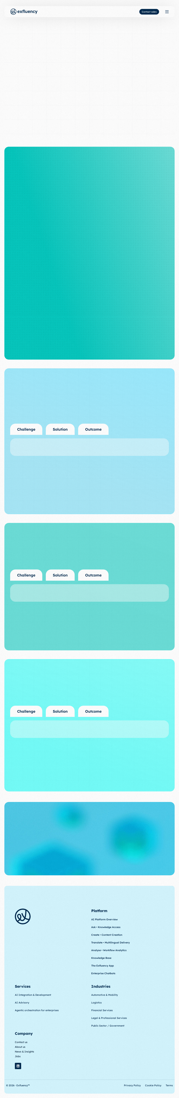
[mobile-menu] (166, 12)
